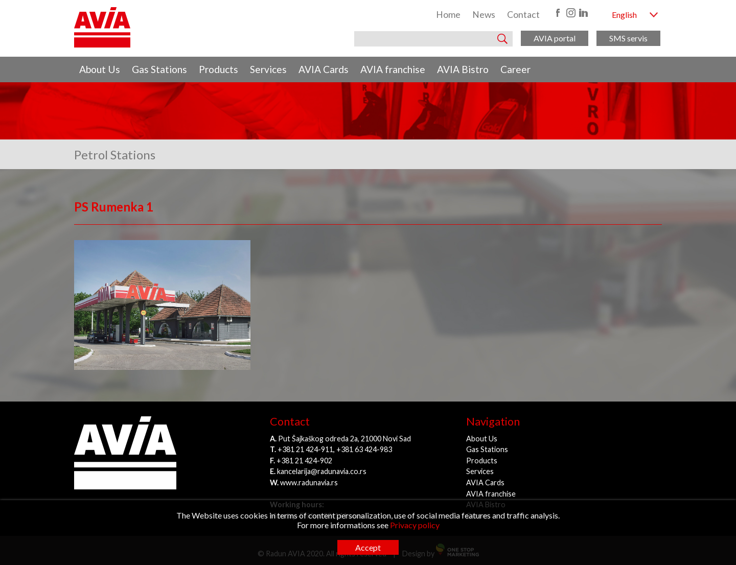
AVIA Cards (323, 69)
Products (218, 69)
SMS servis (628, 38)
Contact (523, 14)
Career (515, 69)
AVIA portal (555, 38)
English (624, 14)
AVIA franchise (392, 69)
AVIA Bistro (463, 69)
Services (268, 69)
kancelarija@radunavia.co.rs (321, 471)
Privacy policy (415, 525)
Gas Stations (159, 69)
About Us (99, 69)
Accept (368, 547)
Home (448, 14)
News (483, 14)
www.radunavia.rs (309, 482)
